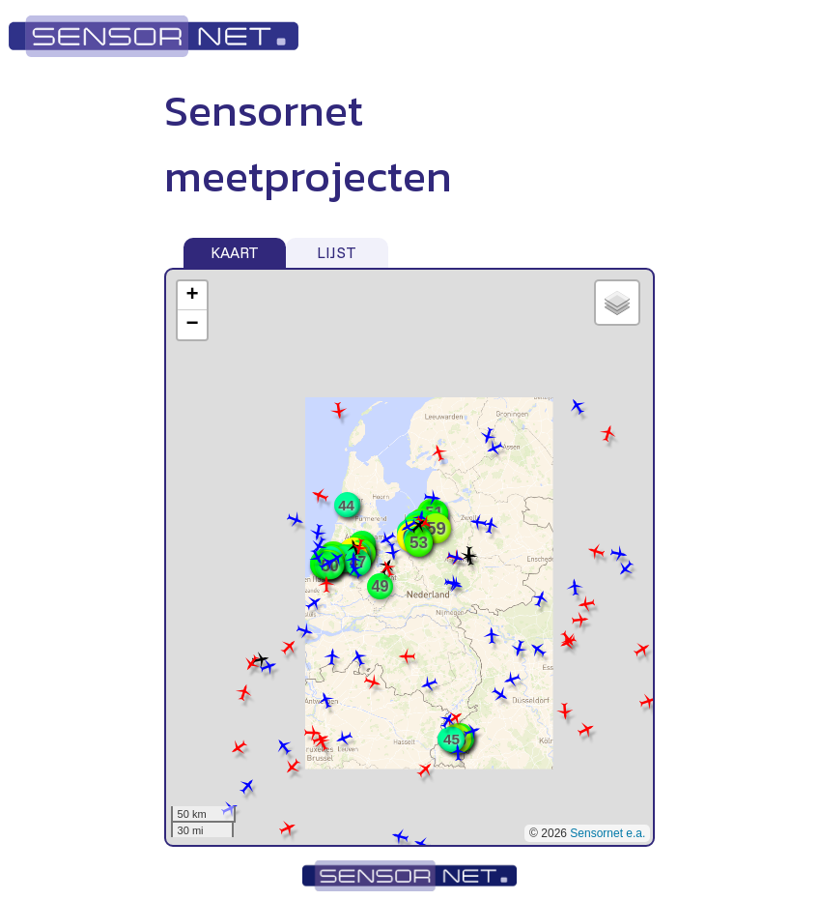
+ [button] (191, 295)
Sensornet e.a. (607, 833)
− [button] (191, 324)
